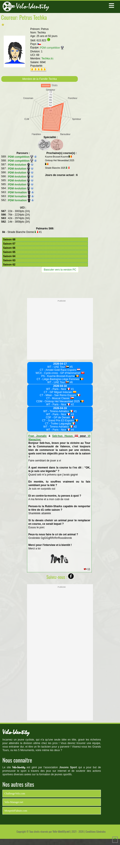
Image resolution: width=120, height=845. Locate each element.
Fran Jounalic (37, 435)
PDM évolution (19, 164)
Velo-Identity (32, 6)
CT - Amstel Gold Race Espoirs (60, 369)
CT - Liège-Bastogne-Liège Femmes (60, 379)
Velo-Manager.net (13, 802)
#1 (72, 389)
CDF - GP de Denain (60, 417)
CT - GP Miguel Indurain (60, 392)
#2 (72, 404)
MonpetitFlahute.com (15, 810)
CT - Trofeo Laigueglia (60, 423)
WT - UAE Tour (58, 366)
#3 (72, 414)
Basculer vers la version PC (60, 269)
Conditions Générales (95, 831)
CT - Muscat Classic (60, 398)
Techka (47, 58)
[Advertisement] (60, 285)
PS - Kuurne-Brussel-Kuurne (60, 376)
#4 (72, 429)
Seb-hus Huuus (65, 435)
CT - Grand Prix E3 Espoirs (60, 420)
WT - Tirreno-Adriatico (58, 411)
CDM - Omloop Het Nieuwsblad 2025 (60, 401)
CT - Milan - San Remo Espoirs (60, 395)
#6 (71, 382)
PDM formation (19, 192)
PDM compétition (52, 47)
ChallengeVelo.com (14, 793)
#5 (71, 366)
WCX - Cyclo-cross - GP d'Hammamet (60, 373)
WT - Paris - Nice (58, 389)
